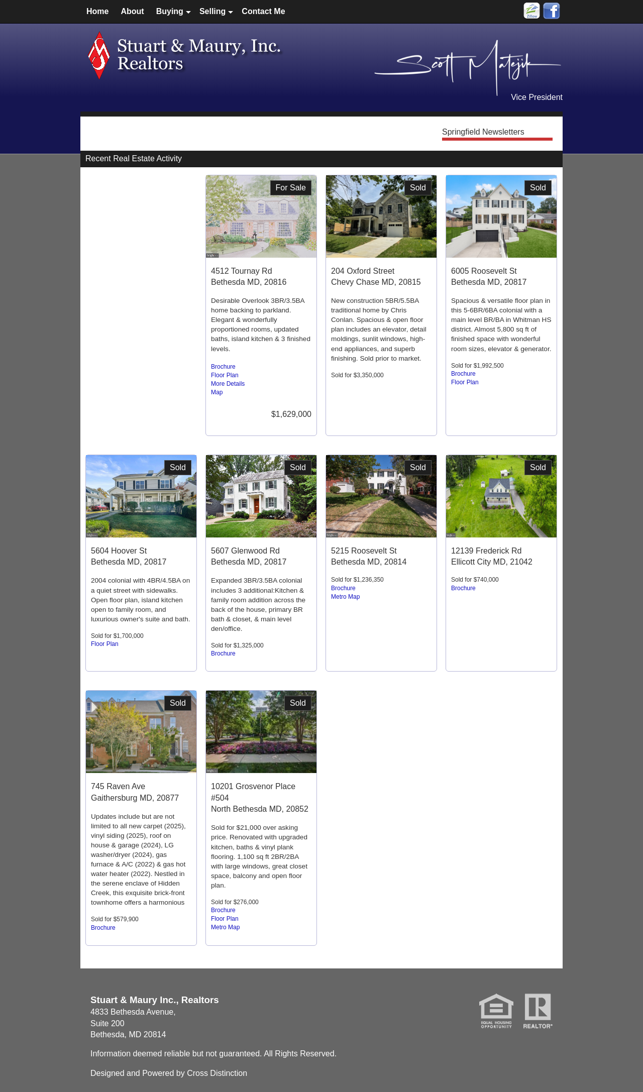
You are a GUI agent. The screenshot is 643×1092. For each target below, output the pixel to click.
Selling (212, 11)
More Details (228, 383)
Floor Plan (225, 375)
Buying (169, 11)
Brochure (223, 366)
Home (97, 11)
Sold (418, 187)
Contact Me (263, 11)
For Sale (291, 187)
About (132, 11)
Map (217, 392)
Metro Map (345, 596)
